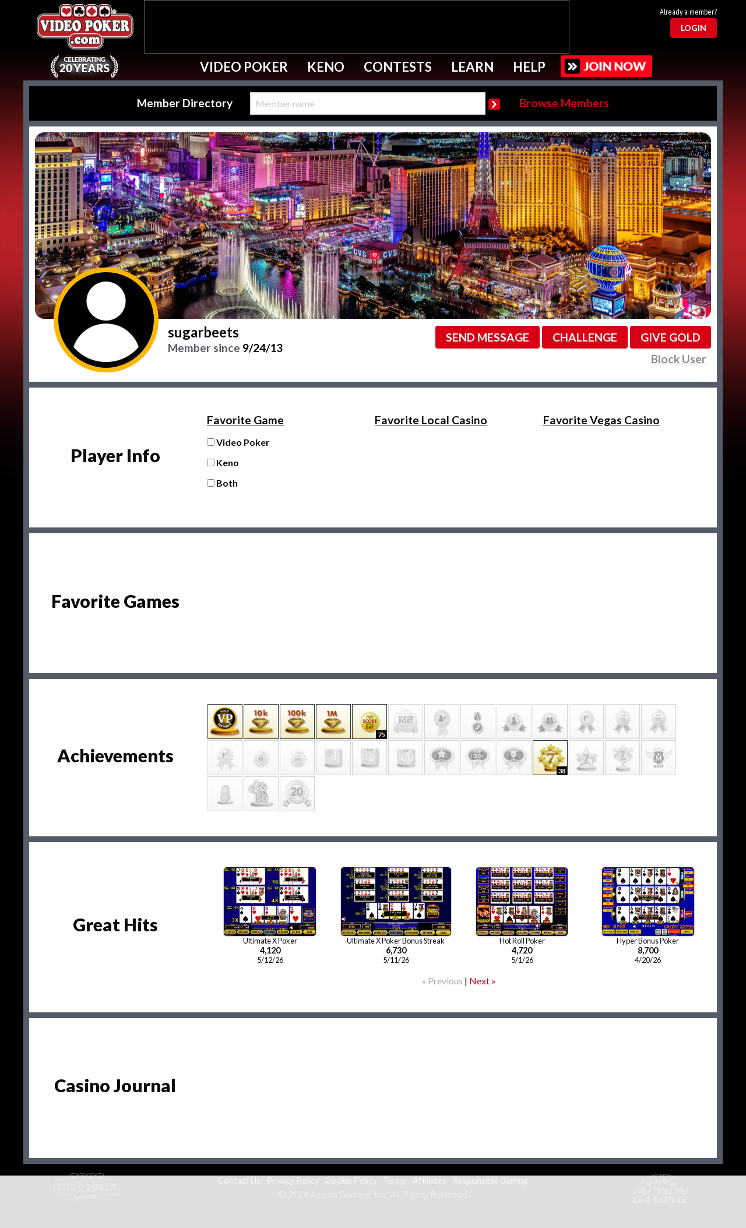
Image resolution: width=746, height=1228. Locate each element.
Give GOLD (671, 337)
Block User (678, 358)
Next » (482, 980)
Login (693, 28)
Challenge (585, 337)
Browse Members (564, 103)
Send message (487, 337)
